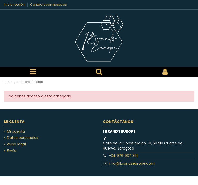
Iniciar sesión (15, 4)
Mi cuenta (16, 131)
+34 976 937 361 (123, 155)
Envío (11, 150)
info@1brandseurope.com (132, 163)
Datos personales (22, 137)
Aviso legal (16, 144)
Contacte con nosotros (48, 4)
